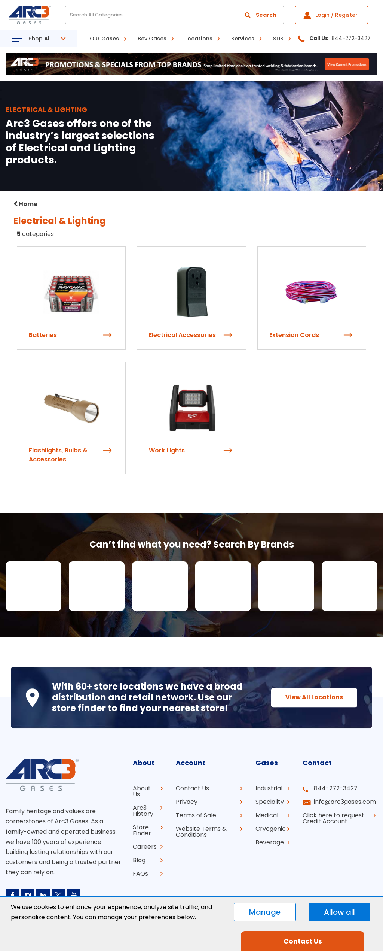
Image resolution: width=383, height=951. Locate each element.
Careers (145, 846)
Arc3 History (143, 810)
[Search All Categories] (174, 15)
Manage (265, 912)
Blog (139, 860)
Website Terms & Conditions (201, 831)
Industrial (268, 788)
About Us (142, 791)
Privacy (186, 801)
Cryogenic (270, 828)
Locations (198, 38)
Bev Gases (152, 38)
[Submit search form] (260, 15)
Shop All (39, 38)
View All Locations (314, 697)
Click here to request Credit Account (333, 818)
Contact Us (192, 788)
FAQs (140, 873)
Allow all (339, 912)
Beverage (269, 842)
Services (242, 38)
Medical (266, 815)
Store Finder (142, 830)
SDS (278, 38)
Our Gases (104, 38)
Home (25, 204)
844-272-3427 (336, 788)
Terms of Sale (196, 815)
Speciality (269, 801)
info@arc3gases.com (345, 801)
